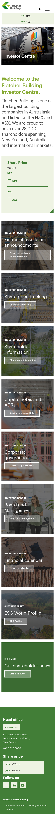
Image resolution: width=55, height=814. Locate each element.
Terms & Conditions (16, 805)
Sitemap (10, 809)
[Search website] (40, 9)
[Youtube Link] (23, 785)
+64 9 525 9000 (12, 748)
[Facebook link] (6, 785)
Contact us (11, 727)
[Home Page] (12, 5)
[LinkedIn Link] (14, 785)
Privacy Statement (38, 805)
